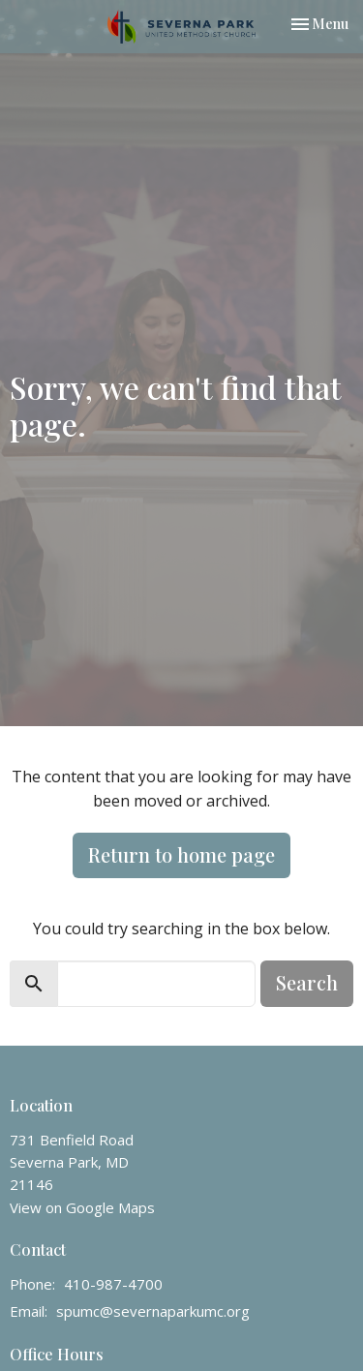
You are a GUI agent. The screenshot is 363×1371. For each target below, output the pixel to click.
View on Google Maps (82, 1207)
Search (307, 982)
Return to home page (181, 854)
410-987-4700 (113, 1284)
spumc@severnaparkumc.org (153, 1311)
